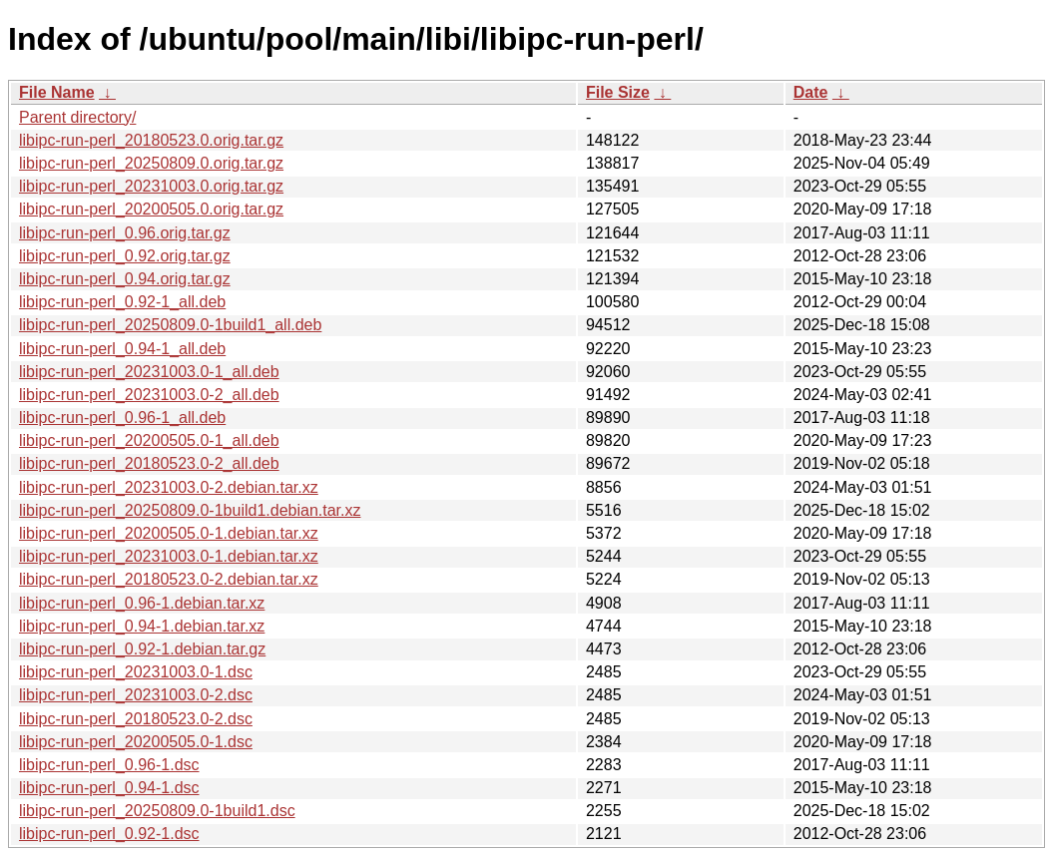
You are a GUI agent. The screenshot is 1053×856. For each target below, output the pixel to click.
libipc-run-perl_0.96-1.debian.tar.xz (141, 603)
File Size (618, 92)
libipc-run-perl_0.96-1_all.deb (122, 417)
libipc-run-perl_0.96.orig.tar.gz (125, 232)
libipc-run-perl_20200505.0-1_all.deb (149, 440)
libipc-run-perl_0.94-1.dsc (109, 787)
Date (810, 92)
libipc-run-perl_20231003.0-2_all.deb (149, 394)
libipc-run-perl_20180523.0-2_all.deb (149, 463)
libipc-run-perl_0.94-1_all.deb (122, 348)
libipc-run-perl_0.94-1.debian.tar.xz (141, 626)
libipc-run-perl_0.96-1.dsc (109, 764)
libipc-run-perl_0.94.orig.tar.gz (125, 278)
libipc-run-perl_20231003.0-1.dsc (136, 671)
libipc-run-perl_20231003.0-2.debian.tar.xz (168, 487)
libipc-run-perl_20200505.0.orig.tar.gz (151, 209)
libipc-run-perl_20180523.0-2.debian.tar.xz (168, 579)
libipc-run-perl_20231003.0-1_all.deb (149, 371)
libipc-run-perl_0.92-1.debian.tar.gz (142, 649)
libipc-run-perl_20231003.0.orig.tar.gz (151, 186)
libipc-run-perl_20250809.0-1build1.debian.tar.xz (189, 510)
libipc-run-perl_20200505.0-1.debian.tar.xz (168, 533)
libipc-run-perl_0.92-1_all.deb (122, 301)
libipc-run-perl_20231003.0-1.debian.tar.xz (168, 556)
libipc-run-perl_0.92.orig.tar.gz (125, 255)
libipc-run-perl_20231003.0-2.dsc (136, 694)
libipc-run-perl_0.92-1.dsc (109, 833)
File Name (57, 92)
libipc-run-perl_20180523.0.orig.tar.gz (151, 140)
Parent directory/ (77, 117)
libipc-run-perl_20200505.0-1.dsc (136, 741)
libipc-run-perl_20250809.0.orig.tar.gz (151, 163)
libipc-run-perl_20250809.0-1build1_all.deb (170, 324)
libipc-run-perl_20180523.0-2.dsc (136, 718)
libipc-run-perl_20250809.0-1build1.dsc (157, 810)
